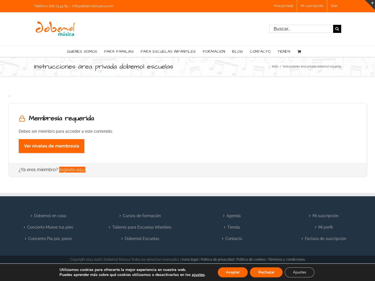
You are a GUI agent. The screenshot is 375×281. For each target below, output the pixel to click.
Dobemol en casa (50, 216)
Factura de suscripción (325, 238)
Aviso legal (189, 259)
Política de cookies (251, 259)
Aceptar (232, 272)
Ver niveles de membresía (51, 146)
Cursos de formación (142, 216)
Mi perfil (325, 227)
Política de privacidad (217, 259)
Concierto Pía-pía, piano (50, 238)
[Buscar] (337, 29)
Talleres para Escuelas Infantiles (141, 227)
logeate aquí (72, 169)
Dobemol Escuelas (142, 238)
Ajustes (300, 272)
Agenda (233, 216)
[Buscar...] (301, 29)
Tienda (233, 227)
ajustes (197, 274)
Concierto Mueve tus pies (50, 227)
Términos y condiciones (286, 259)
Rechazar (266, 272)
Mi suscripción (325, 216)
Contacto (233, 238)
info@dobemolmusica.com (93, 6)
